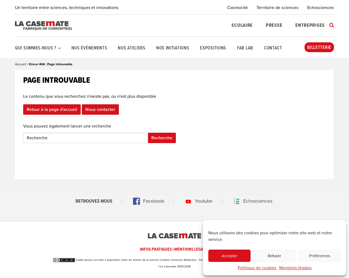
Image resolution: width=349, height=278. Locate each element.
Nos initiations (172, 48)
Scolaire (242, 25)
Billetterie (319, 48)
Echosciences (320, 7)
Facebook (147, 201)
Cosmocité (237, 7)
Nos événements (89, 48)
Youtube (197, 201)
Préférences (319, 255)
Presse (274, 25)
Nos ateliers (131, 48)
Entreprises (310, 25)
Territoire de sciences (278, 7)
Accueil (20, 64)
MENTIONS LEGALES (191, 249)
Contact (273, 48)
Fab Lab (245, 48)
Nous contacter (100, 109)
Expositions (213, 48)
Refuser (274, 255)
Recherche (161, 138)
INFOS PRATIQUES (156, 249)
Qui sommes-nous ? (38, 48)
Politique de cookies (257, 268)
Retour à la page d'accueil (52, 109)
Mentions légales (295, 268)
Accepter (229, 255)
